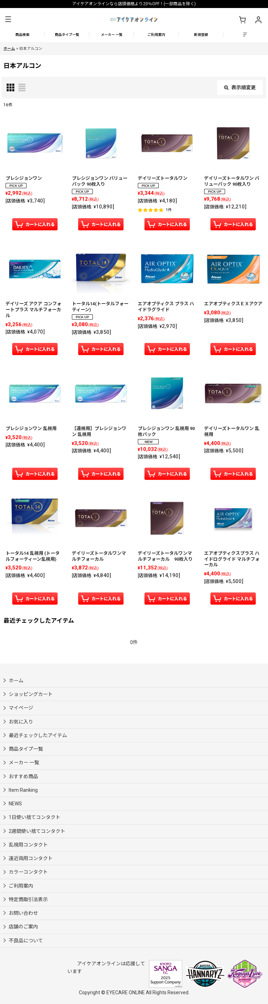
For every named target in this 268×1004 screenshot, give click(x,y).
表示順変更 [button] (240, 87)
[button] (8, 19)
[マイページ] (258, 19)
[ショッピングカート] (242, 19)
